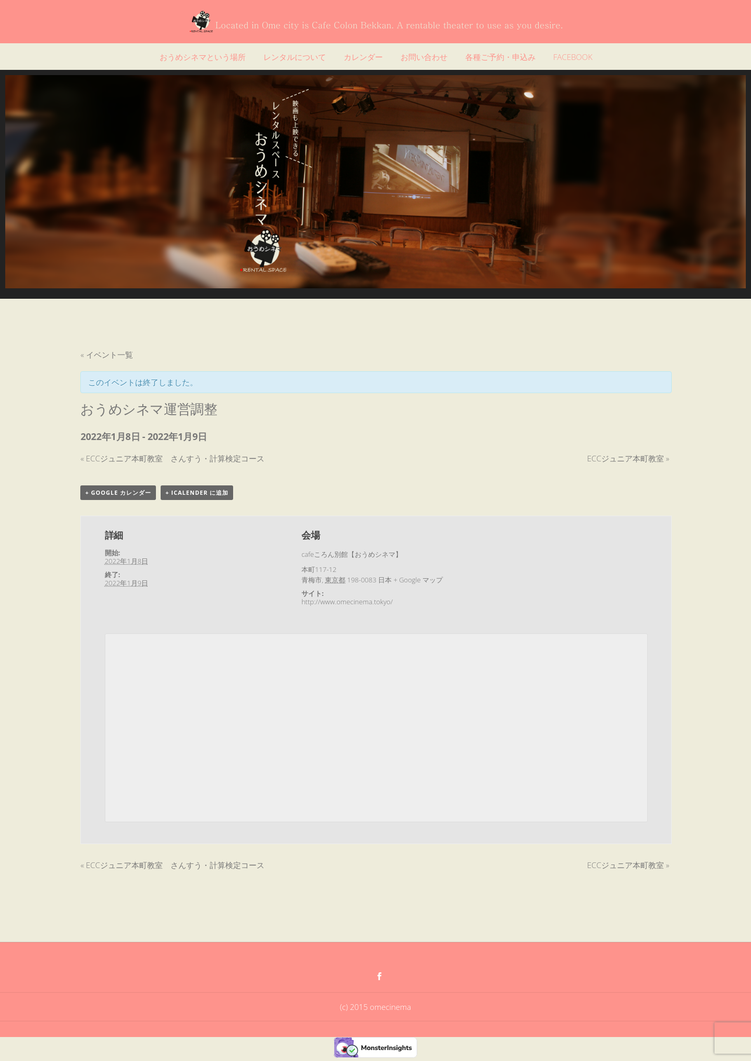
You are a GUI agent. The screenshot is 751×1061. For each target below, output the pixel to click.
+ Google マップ (418, 579)
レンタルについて (294, 57)
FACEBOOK (572, 57)
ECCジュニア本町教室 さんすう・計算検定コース (172, 458)
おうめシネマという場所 (203, 57)
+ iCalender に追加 (196, 492)
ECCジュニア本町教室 (628, 458)
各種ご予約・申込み (500, 57)
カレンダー (363, 57)
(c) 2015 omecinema (375, 1007)
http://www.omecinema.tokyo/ (347, 601)
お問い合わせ (424, 57)
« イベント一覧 (106, 354)
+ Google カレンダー (118, 492)
